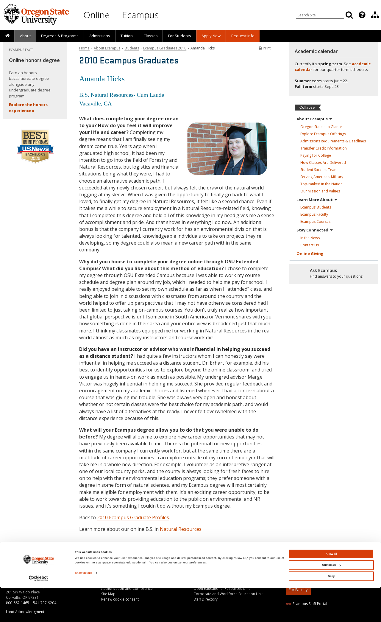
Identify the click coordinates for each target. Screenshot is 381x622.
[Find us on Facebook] (316, 558)
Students (131, 48)
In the (310, 237)
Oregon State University (332, 569)
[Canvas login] (340, 563)
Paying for (315, 155)
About (25, 35)
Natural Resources (181, 529)
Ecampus (140, 15)
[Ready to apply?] (333, 273)
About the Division (208, 567)
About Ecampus (107, 48)
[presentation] (361, 14)
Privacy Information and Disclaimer (315, 575)
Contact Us (110, 567)
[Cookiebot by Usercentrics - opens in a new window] (39, 612)
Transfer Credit (323, 148)
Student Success (319, 169)
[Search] (349, 14)
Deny (331, 610)
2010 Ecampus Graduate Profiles (133, 517)
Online (96, 15)
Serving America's (321, 176)
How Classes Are (323, 162)
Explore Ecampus (323, 133)
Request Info (242, 35)
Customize (331, 598)
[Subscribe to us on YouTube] (303, 558)
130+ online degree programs (46, 570)
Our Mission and (320, 191)
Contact (309, 245)
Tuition (127, 35)
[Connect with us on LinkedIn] (291, 558)
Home (84, 48)
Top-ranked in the (321, 183)
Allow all (331, 587)
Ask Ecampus (112, 572)
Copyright (294, 569)
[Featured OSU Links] (362, 14)
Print (265, 48)
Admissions (99, 35)
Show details (83, 606)
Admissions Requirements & (333, 141)
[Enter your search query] (320, 15)
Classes (150, 35)
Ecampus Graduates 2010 (164, 48)
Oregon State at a (321, 126)
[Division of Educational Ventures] (375, 14)
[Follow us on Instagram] (328, 558)
